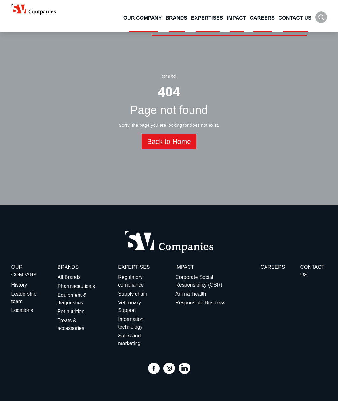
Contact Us (295, 18)
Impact (236, 18)
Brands (176, 18)
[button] (321, 20)
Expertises (207, 18)
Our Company (142, 18)
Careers (262, 18)
